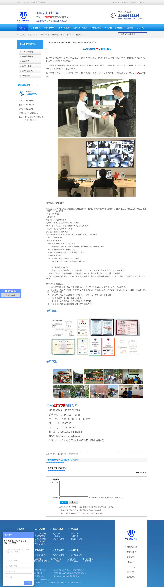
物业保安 (70, 35)
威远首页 (22, 28)
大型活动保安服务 (79, 28)
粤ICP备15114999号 (74, 582)
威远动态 (131, 562)
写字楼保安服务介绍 (89, 42)
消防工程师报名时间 (41, 561)
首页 (55, 42)
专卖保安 (56, 536)
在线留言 (143, 2)
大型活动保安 (27, 71)
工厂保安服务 (35, 28)
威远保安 (59, 405)
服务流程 (131, 572)
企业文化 (131, 567)
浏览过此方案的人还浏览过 (58, 460)
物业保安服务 (63, 28)
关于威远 (129, 28)
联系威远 (140, 28)
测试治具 (72, 559)
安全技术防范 (44, 35)
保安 (98, 49)
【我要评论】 (62, 468)
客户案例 (108, 28)
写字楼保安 (26, 66)
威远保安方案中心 (64, 42)
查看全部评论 (141, 473)
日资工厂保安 (40, 536)
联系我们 (134, 2)
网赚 (58, 561)
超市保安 (56, 534)
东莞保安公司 (80, 35)
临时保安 (26, 76)
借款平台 (88, 561)
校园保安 (74, 536)
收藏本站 (116, 2)
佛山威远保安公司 (58, 35)
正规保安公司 (32, 35)
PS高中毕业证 (72, 561)
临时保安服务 (131, 552)
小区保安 (74, 534)
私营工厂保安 (40, 541)
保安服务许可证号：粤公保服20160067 (51, 21)
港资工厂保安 (40, 534)
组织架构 (131, 557)
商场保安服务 (49, 28)
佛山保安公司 (62, 454)
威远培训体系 (95, 28)
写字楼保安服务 (131, 547)
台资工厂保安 (40, 539)
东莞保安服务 (38, 559)
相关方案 (75, 460)
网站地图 (125, 2)
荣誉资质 (119, 28)
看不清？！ (119, 497)
